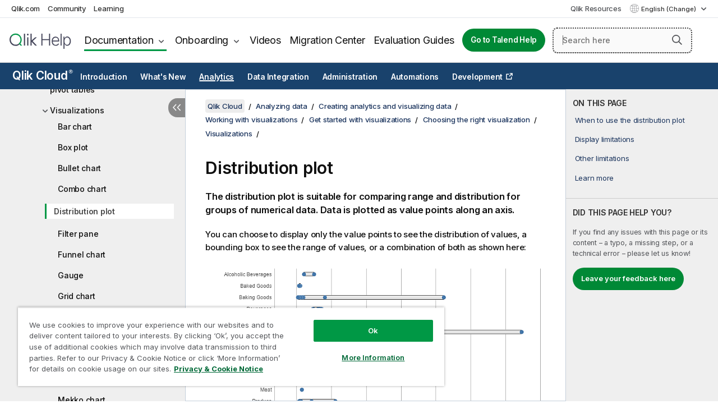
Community (67, 8)
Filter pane (78, 233)
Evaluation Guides (414, 40)
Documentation (119, 40)
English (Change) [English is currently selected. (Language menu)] (669, 9)
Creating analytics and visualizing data (385, 106)
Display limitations (604, 139)
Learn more (594, 177)
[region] (226, 342)
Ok (365, 322)
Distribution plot (84, 211)
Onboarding (202, 40)
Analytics (216, 76)
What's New (163, 76)
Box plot (73, 147)
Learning (108, 8)
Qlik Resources (596, 8)
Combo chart (82, 189)
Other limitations (602, 158)
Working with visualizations (251, 119)
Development (477, 76)
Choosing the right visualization (476, 119)
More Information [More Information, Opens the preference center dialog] (364, 349)
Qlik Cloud (42, 75)
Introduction (103, 76)
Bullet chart (79, 168)
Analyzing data (281, 106)
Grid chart (76, 296)
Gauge (71, 275)
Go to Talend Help (504, 39)
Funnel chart (81, 254)
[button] (677, 39)
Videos (265, 40)
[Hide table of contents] (176, 107)
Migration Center (327, 40)
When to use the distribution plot (630, 120)
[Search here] (622, 40)
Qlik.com (25, 8)
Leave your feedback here (628, 278)
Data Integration (278, 76)
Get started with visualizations (360, 119)
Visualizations (77, 110)
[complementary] (642, 245)
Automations (415, 76)
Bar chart (75, 126)
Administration (350, 76)
